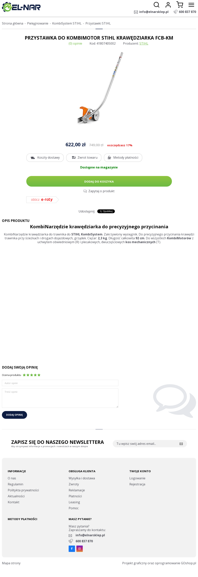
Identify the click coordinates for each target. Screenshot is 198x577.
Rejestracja (137, 484)
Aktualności (16, 496)
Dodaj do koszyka (99, 181)
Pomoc (74, 508)
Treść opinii (11, 391)
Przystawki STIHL (98, 23)
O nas (12, 478)
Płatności (75, 496)
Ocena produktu (11, 375)
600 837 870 (187, 12)
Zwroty (74, 484)
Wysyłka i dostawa (82, 478)
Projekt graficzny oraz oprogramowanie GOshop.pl (159, 563)
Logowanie (137, 478)
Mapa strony (11, 563)
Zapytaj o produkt (101, 191)
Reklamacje (77, 490)
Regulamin (15, 484)
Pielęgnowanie (37, 23)
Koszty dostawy (48, 157)
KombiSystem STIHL (67, 23)
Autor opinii (11, 383)
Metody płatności (125, 157)
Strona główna (12, 23)
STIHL (143, 43)
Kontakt (13, 502)
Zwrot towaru (87, 157)
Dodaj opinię (14, 414)
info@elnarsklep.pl (154, 12)
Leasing (74, 502)
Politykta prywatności (23, 490)
